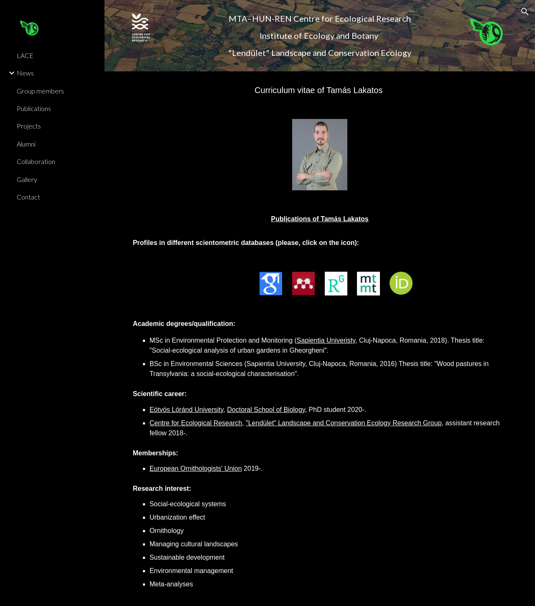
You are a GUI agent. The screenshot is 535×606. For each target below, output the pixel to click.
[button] (525, 12)
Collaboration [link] (36, 161)
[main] (319, 35)
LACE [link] (25, 55)
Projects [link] (29, 126)
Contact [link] (28, 197)
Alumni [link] (26, 144)
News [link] (25, 73)
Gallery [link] (27, 179)
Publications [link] (34, 108)
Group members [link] (40, 91)
